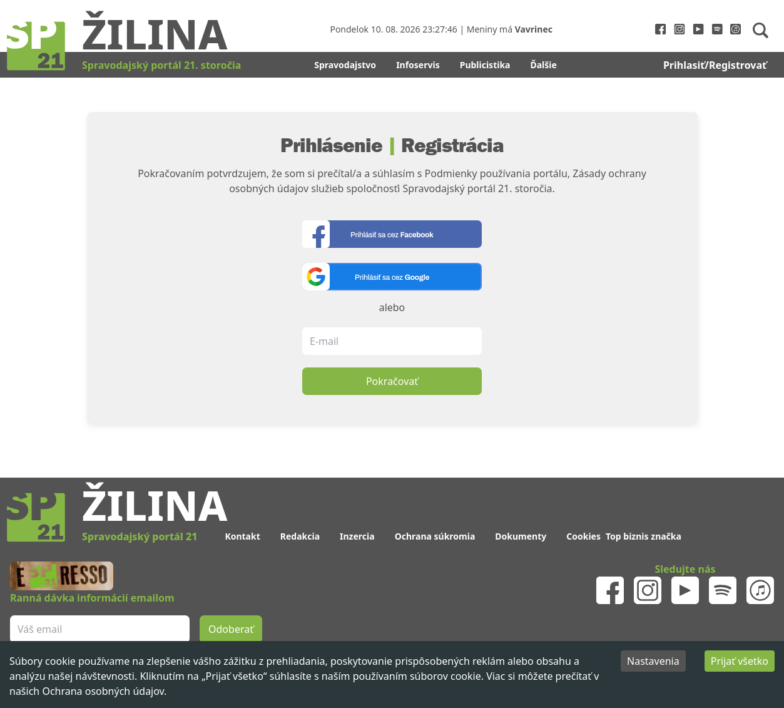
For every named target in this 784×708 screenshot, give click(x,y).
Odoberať (230, 629)
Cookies (583, 536)
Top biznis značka (643, 536)
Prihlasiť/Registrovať (714, 65)
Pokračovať (392, 381)
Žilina (154, 33)
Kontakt (242, 536)
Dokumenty (520, 536)
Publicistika (485, 65)
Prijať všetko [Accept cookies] (739, 661)
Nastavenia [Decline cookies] (653, 661)
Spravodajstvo (345, 65)
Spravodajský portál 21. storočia (161, 65)
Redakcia (300, 536)
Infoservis (418, 65)
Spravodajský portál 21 (139, 536)
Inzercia (357, 536)
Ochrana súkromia (435, 536)
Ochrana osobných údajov (103, 691)
